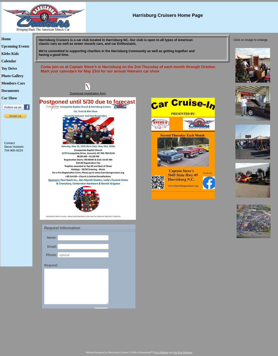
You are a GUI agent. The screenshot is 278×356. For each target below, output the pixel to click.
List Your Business (182, 352)
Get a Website (161, 352)
